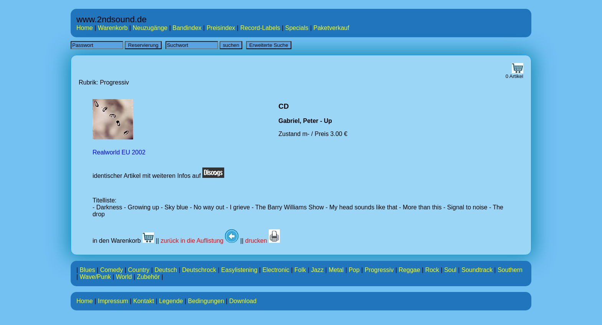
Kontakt (143, 301)
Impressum (113, 301)
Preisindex (221, 28)
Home (84, 28)
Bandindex (187, 28)
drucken (262, 240)
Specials (296, 28)
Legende (171, 301)
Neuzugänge (149, 28)
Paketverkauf (331, 28)
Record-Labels (260, 28)
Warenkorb (113, 28)
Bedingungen (206, 301)
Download (242, 301)
